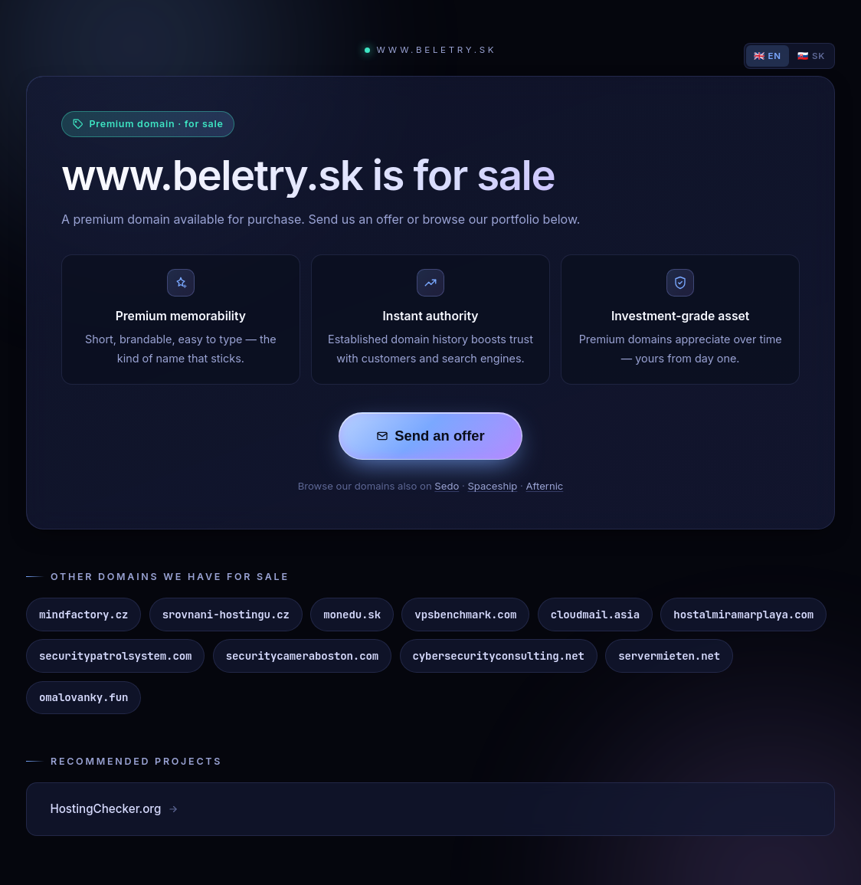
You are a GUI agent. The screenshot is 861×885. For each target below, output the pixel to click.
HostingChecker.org (114, 808)
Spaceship (492, 486)
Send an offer (430, 436)
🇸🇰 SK (811, 56)
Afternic (545, 486)
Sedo (446, 486)
